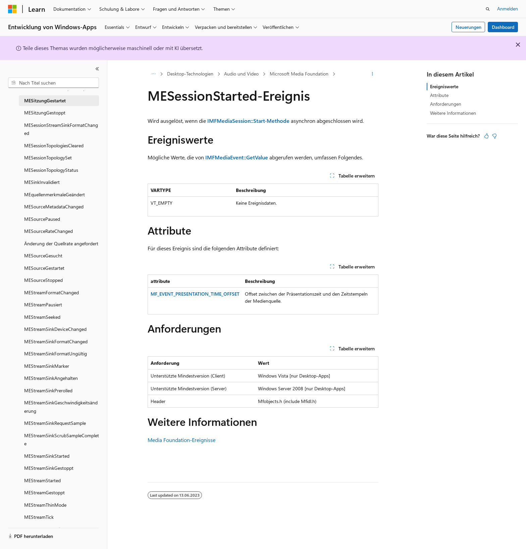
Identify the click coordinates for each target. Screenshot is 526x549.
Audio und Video (241, 73)
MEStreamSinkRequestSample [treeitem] (55, 423)
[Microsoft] (12, 9)
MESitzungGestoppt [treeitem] (44, 112)
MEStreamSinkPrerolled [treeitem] (48, 390)
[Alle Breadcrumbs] (153, 74)
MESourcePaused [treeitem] (42, 219)
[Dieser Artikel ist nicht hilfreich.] (494, 136)
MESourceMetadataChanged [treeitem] (54, 206)
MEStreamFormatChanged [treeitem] (51, 292)
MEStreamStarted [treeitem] (42, 480)
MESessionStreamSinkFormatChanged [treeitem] (61, 129)
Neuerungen (468, 27)
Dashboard (503, 27)
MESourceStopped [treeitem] (43, 280)
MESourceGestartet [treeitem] (44, 268)
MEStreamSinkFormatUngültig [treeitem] (55, 353)
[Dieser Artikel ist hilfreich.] (486, 136)
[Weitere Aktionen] (372, 74)
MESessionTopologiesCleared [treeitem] (54, 145)
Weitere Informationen (453, 113)
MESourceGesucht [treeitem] (43, 255)
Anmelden (507, 8)
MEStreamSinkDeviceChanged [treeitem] (55, 329)
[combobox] (53, 83)
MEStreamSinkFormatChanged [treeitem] (56, 341)
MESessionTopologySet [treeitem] (48, 157)
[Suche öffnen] (487, 9)
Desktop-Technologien (190, 73)
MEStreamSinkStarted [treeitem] (46, 456)
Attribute (439, 95)
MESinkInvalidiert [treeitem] (42, 182)
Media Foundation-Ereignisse (181, 439)
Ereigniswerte (444, 86)
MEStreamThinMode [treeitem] (45, 505)
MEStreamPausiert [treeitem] (43, 304)
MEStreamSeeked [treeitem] (42, 317)
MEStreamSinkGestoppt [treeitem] (48, 468)
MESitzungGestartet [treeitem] (45, 100)
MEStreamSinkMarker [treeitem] (46, 366)
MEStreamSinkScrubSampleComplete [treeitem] (61, 439)
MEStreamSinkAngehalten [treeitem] (51, 378)
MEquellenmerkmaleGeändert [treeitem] (54, 194)
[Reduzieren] (97, 69)
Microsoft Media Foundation (299, 73)
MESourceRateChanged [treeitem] (48, 231)
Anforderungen (445, 104)
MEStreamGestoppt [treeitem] (44, 492)
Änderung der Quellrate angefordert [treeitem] (61, 243)
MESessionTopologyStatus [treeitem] (51, 170)
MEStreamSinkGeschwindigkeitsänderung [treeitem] (61, 406)
